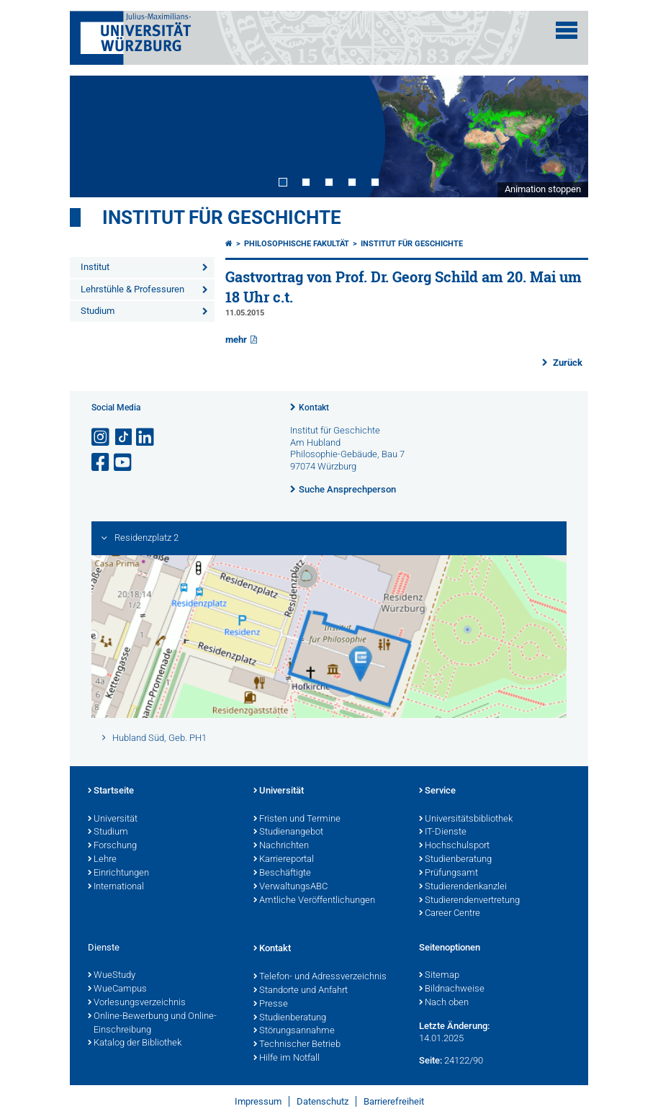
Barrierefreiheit (394, 1101)
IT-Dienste (443, 832)
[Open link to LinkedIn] (146, 437)
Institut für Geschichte (221, 217)
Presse (270, 1004)
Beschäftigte (282, 873)
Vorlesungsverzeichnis (137, 1003)
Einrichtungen (118, 873)
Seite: (430, 1060)
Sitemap (439, 975)
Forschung (112, 846)
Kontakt (314, 408)
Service (437, 791)
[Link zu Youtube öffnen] (124, 462)
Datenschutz (322, 1101)
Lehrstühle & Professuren (132, 289)
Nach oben (444, 1003)
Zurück (566, 362)
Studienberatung (455, 859)
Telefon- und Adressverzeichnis (320, 977)
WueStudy (111, 975)
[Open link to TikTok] (124, 437)
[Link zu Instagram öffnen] (101, 437)
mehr (236, 339)
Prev (95, 136)
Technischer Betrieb (297, 1044)
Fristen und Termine (297, 819)
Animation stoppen (543, 189)
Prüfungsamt (448, 873)
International (116, 887)
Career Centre (449, 913)
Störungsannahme (294, 1031)
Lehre (102, 859)
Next (563, 136)
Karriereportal (283, 859)
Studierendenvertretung (469, 900)
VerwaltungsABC (290, 887)
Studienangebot (288, 832)
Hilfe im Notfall (286, 1058)
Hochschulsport (454, 846)
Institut (95, 266)
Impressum (258, 1101)
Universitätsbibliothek (466, 819)
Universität (113, 819)
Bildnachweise (452, 989)
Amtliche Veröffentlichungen (314, 900)
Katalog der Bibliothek (134, 1043)
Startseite (111, 791)
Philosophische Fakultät (296, 243)
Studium (97, 310)
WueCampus (117, 989)
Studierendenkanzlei (463, 887)
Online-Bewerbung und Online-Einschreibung (152, 1023)
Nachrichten (281, 846)
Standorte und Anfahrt (300, 990)
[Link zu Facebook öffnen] (101, 462)
